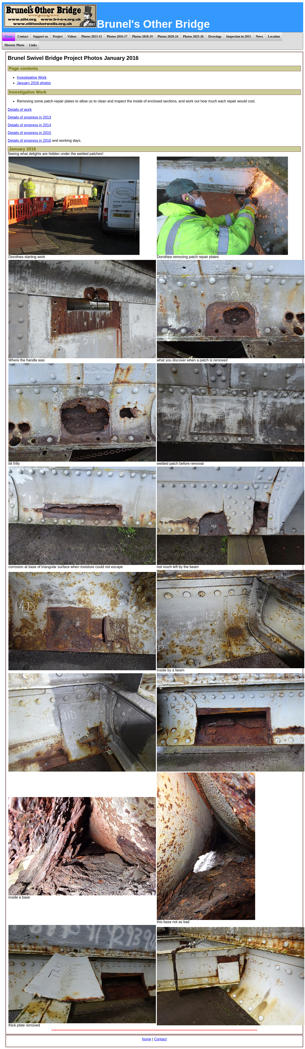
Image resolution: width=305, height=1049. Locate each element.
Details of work (20, 110)
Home (9, 36)
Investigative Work (31, 77)
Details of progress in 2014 (29, 125)
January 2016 (22, 149)
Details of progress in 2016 (29, 140)
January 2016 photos (34, 83)
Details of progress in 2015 (29, 133)
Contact (160, 1039)
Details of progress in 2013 (29, 117)
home (146, 1039)
